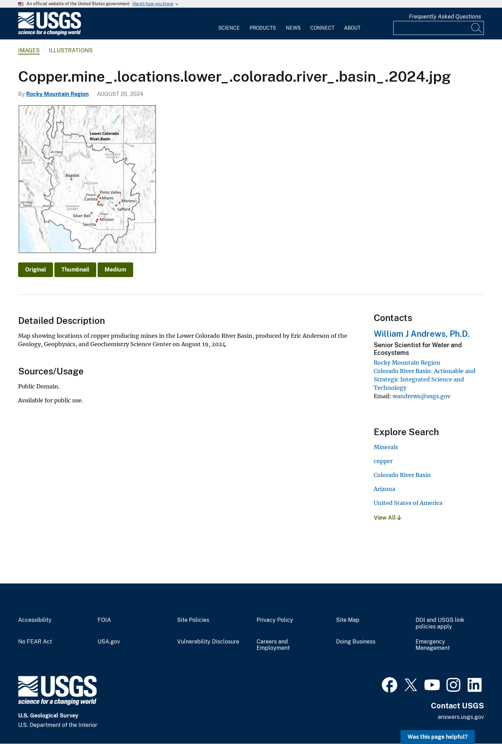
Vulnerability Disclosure (208, 642)
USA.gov (109, 642)
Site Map (347, 620)
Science (229, 28)
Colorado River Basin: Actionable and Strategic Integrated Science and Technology (425, 379)
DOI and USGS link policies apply (440, 623)
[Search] (477, 28)
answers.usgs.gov (461, 717)
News (293, 28)
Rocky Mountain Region (57, 94)
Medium (115, 269)
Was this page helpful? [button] (438, 737)
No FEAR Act (35, 642)
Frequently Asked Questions (445, 16)
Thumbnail (75, 269)
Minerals (386, 447)
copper (383, 460)
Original (35, 269)
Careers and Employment (273, 645)
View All (387, 517)
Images (29, 50)
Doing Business (355, 642)
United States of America (408, 502)
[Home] (49, 33)
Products (263, 28)
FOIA (104, 620)
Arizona (384, 488)
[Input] (438, 28)
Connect (322, 28)
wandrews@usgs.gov (421, 396)
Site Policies (193, 620)
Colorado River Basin (402, 474)
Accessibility (35, 620)
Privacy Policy (275, 620)
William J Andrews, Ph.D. (422, 333)
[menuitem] (229, 24)
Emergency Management (433, 645)
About (352, 28)
